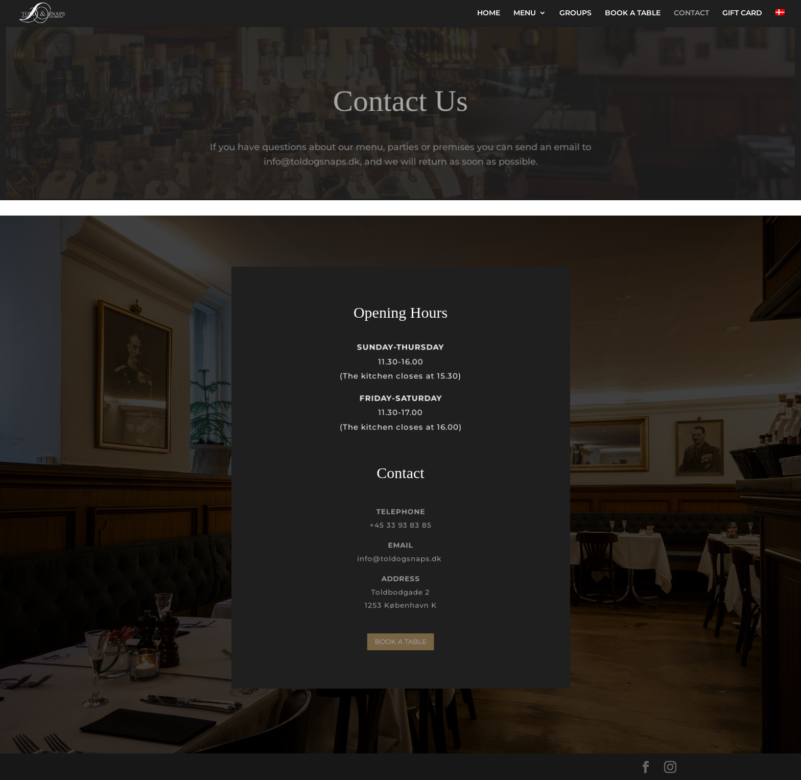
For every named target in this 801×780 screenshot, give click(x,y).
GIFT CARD (742, 13)
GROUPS (575, 13)
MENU (524, 13)
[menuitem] (780, 17)
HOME (488, 13)
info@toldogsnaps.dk (400, 559)
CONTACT (691, 13)
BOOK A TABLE (633, 13)
